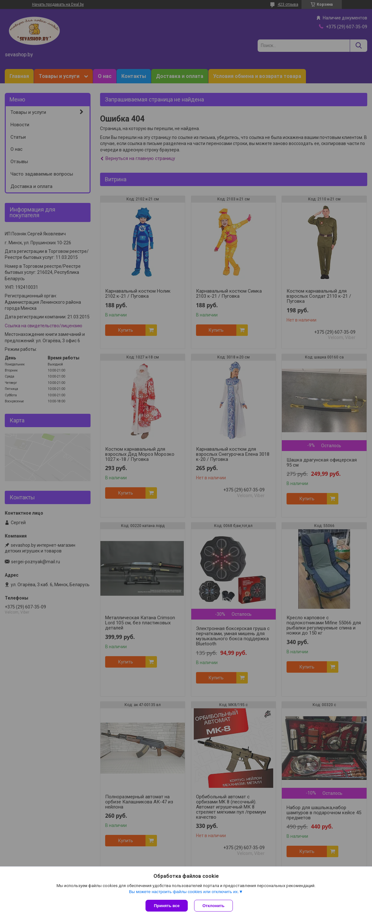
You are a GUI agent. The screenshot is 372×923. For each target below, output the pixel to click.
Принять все (166, 905)
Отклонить (213, 905)
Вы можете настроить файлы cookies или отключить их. (184, 891)
